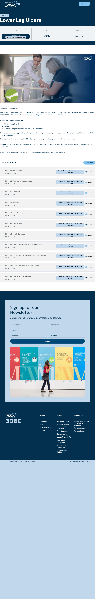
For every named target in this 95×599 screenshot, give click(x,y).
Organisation (45, 421)
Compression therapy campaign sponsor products (64, 436)
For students (79, 431)
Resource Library (63, 421)
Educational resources (61, 446)
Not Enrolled (16, 35)
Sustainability (45, 427)
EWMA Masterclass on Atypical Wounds (81, 423)
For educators (79, 428)
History (43, 424)
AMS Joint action (64, 431)
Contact (43, 430)
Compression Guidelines (62, 451)
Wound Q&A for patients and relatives (63, 426)
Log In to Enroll (79, 36)
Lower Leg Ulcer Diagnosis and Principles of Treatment (44, 115)
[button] (19, 3)
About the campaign (61, 442)
